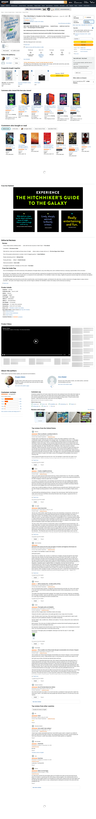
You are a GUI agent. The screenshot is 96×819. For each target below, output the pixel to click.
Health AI (8, 5)
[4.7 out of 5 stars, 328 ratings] (48, 111)
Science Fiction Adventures (74, 150)
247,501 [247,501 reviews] (77, 148)
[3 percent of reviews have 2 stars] (11, 406)
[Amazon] (5, 2)
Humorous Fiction (10, 311)
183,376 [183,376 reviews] (39, 146)
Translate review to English (38, 752)
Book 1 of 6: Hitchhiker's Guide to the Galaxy (33, 21)
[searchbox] (39, 2)
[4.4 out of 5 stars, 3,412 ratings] (74, 110)
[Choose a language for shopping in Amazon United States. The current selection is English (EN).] (70, 2)
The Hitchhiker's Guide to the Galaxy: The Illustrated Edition (16, 329)
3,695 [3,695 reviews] (25, 149)
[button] (3, 5)
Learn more (45, 65)
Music (76, 5)
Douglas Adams (28, 18)
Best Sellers (30, 5)
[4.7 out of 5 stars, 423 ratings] (35, 111)
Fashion (80, 5)
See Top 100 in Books (24, 309)
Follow (16, 58)
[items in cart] (92, 2)
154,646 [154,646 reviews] (64, 148)
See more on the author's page (22, 385)
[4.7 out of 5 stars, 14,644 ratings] (9, 110)
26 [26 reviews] (50, 149)
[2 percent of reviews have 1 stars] (11, 408)
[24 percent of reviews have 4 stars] (11, 401)
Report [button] (42, 464)
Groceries (56, 5)
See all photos (91, 409)
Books (43, 5)
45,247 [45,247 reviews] (13, 148)
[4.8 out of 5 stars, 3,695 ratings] (22, 111)
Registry (71, 5)
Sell (67, 5)
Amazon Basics (22, 5)
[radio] (78, 17)
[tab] (35, 404)
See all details (27, 59)
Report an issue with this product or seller (34, 47)
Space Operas (9, 314)
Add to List (78, 72)
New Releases (49, 5)
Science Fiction (25, 12)
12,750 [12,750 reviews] (89, 146)
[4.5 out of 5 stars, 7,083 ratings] (61, 110)
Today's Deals (37, 5)
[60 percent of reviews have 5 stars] (11, 399)
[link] (25, 75)
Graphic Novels (18, 12)
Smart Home (86, 5)
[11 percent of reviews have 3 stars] (11, 404)
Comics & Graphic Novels (10, 12)
